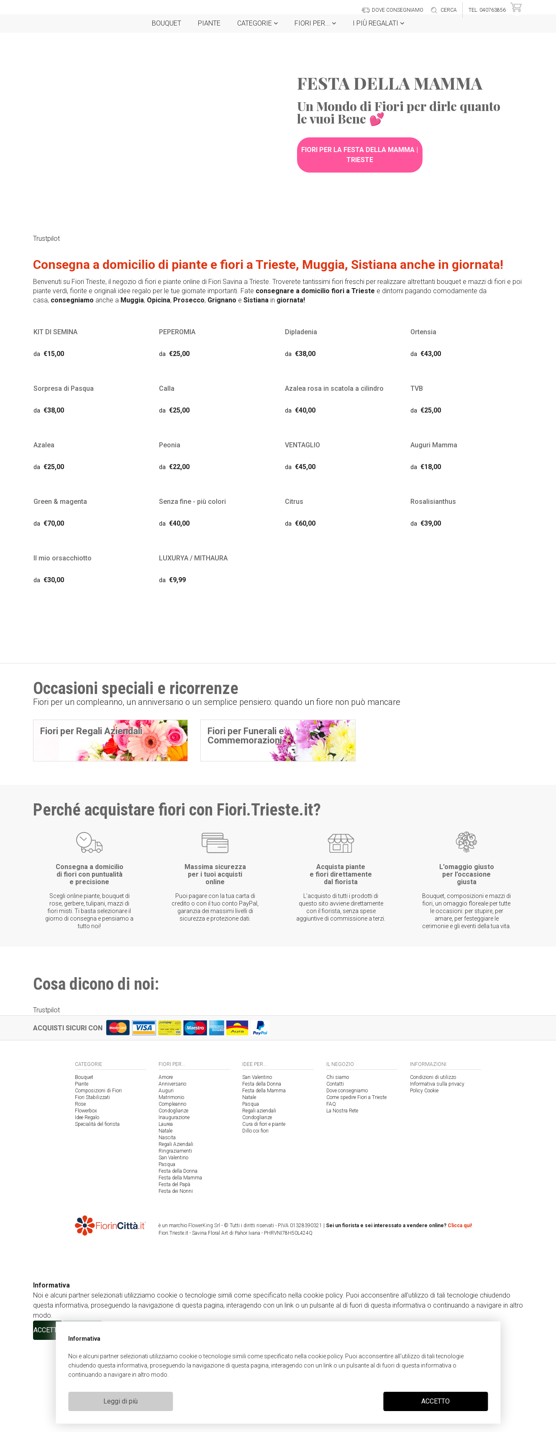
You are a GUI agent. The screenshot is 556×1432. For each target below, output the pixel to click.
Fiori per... (315, 23)
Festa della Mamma (180, 1270)
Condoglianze (173, 1203)
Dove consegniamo (347, 1183)
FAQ (331, 1196)
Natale (165, 1223)
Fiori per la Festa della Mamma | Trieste (359, 155)
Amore (166, 1169)
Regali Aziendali (176, 1236)
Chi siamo (337, 1169)
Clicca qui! (460, 1318)
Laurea (166, 1216)
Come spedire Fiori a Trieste (356, 1189)
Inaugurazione (174, 1210)
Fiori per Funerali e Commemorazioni (246, 737)
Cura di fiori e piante (263, 1216)
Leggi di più (120, 1401)
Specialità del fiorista (97, 1216)
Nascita (167, 1230)
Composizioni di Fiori (98, 1183)
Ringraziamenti (175, 1243)
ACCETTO (435, 1401)
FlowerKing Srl (204, 1318)
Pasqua (167, 1256)
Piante (209, 23)
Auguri (166, 1183)
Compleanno (172, 1196)
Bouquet (166, 23)
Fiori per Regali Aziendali (91, 733)
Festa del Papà (174, 1277)
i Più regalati (378, 23)
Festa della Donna (178, 1263)
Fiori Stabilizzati (92, 1189)
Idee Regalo (87, 1210)
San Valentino (173, 1250)
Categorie (257, 23)
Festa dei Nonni (176, 1283)
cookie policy (325, 1356)
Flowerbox (86, 1203)
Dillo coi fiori (255, 1223)
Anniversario (172, 1176)
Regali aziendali (259, 1203)
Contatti (335, 1176)
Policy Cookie (424, 1183)
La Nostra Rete (342, 1203)
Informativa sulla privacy (437, 1176)
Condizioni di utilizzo (433, 1169)
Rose (80, 1196)
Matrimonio (171, 1189)
